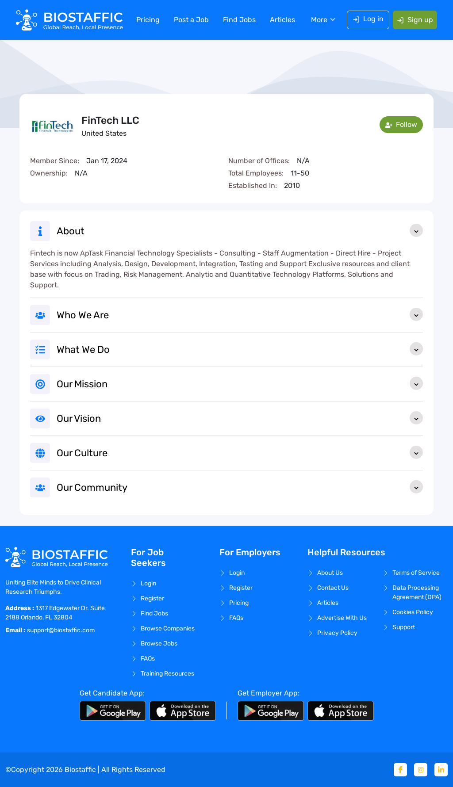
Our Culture (240, 452)
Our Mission (240, 383)
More (319, 19)
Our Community (240, 486)
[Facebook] (400, 769)
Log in (368, 19)
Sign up (415, 19)
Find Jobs (239, 19)
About (240, 230)
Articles (282, 19)
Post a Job (191, 19)
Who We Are (240, 314)
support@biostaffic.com (61, 630)
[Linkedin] (441, 769)
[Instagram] (420, 769)
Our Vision (240, 417)
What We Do (240, 348)
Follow (401, 124)
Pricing (148, 19)
